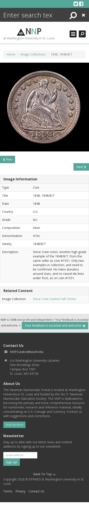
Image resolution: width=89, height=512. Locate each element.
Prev (7, 159)
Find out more (14, 424)
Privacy (20, 491)
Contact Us (36, 491)
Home (11, 54)
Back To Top (44, 474)
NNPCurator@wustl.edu (26, 352)
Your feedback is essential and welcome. (55, 325)
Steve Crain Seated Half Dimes (54, 299)
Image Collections (33, 54)
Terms (7, 491)
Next (81, 167)
